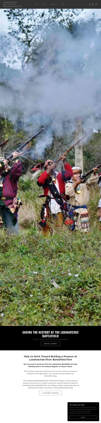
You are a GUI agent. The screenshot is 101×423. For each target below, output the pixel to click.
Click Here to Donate (50, 393)
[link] (16, 6)
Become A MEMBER (50, 343)
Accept (83, 417)
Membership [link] (54, 4)
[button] (63, 4)
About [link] (45, 4)
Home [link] (37, 4)
